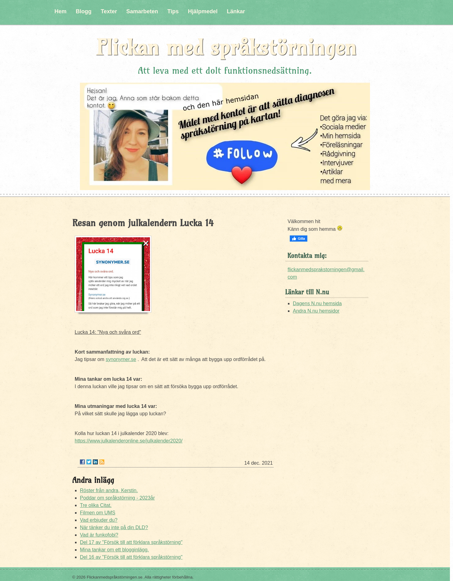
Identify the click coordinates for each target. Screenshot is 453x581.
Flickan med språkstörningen (226, 47)
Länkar (236, 11)
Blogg (84, 11)
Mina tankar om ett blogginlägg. (114, 549)
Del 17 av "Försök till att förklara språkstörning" (131, 542)
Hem (61, 11)
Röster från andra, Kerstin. (109, 490)
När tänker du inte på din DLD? (114, 527)
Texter (109, 11)
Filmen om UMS (97, 512)
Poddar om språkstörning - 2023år (117, 497)
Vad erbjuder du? (99, 520)
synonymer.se (121, 359)
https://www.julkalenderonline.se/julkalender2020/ (129, 440)
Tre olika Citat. (96, 505)
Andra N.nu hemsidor (316, 310)
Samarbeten (142, 11)
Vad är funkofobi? (99, 534)
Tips (173, 11)
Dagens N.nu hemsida (317, 303)
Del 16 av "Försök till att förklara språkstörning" (131, 557)
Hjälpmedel (203, 11)
